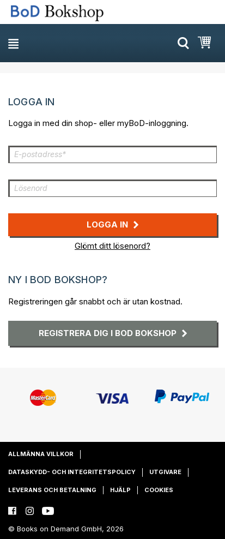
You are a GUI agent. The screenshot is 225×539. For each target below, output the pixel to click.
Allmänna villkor (41, 454)
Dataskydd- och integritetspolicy (72, 472)
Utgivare (165, 472)
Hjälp (120, 490)
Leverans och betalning (52, 490)
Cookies (158, 490)
